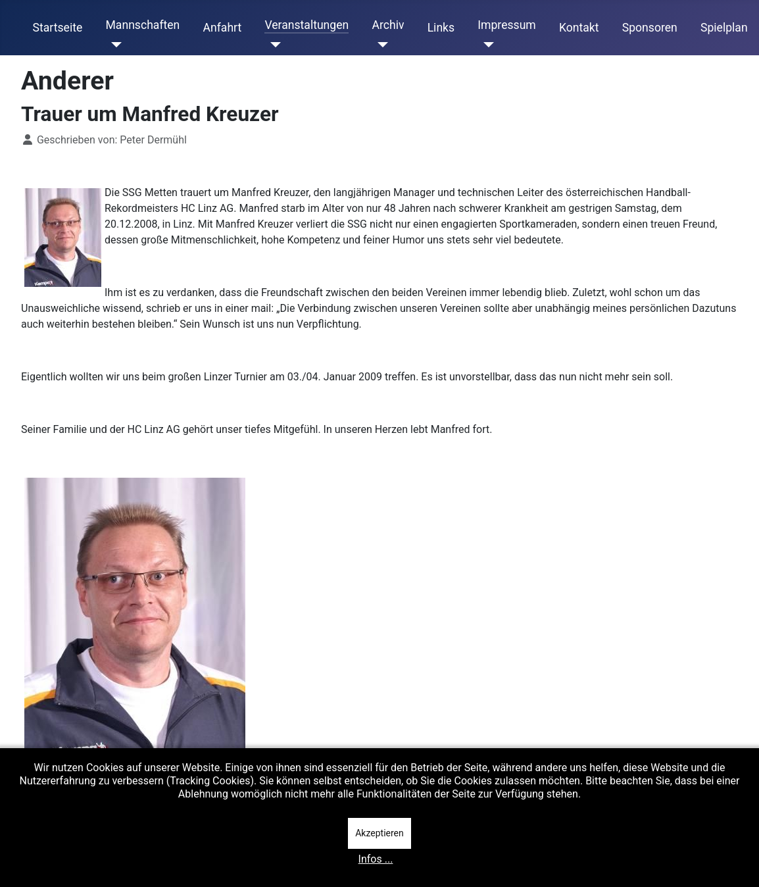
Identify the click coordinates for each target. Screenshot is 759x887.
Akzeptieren (379, 833)
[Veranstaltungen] (272, 45)
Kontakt (579, 27)
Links (441, 27)
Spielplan (724, 27)
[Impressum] (485, 45)
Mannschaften (142, 25)
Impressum (506, 25)
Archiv (388, 25)
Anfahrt (222, 27)
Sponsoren (649, 27)
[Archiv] (380, 45)
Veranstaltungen (306, 25)
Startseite (58, 27)
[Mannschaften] (113, 45)
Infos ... (375, 859)
